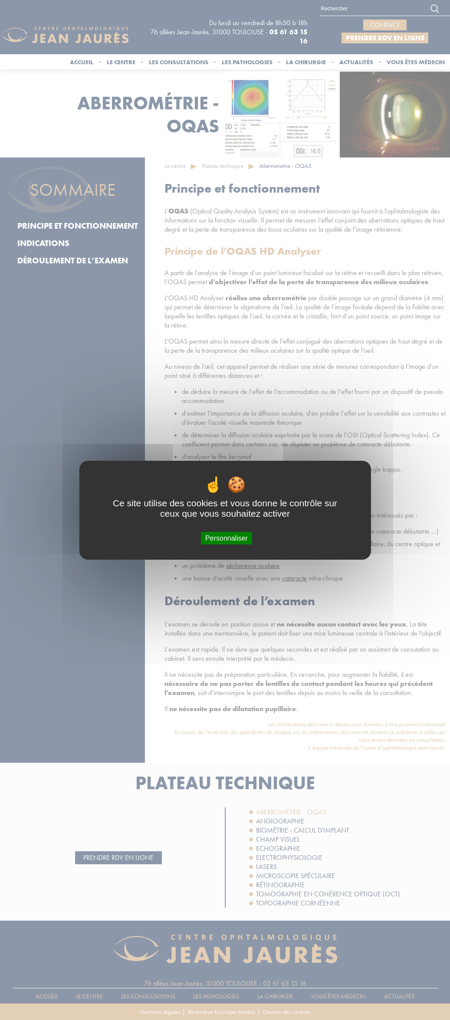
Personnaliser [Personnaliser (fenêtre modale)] (226, 537)
